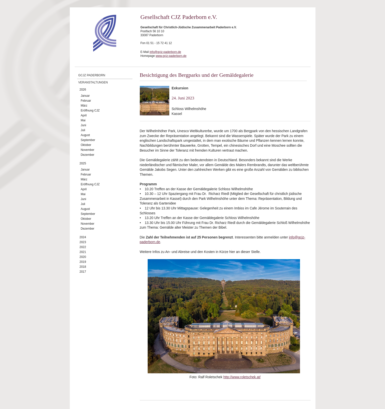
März (84, 105)
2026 (83, 89)
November (87, 150)
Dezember (87, 155)
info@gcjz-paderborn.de (165, 52)
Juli (83, 130)
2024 (83, 237)
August (85, 135)
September (88, 140)
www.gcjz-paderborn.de (171, 56)
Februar (86, 100)
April (84, 115)
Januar (85, 95)
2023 (83, 242)
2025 (83, 163)
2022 (83, 247)
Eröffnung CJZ (90, 110)
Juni (83, 125)
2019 (83, 262)
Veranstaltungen (93, 82)
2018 (83, 266)
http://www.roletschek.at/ (242, 377)
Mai (83, 120)
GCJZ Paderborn (91, 75)
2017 (83, 271)
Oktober (86, 145)
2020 (83, 257)
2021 (83, 252)
